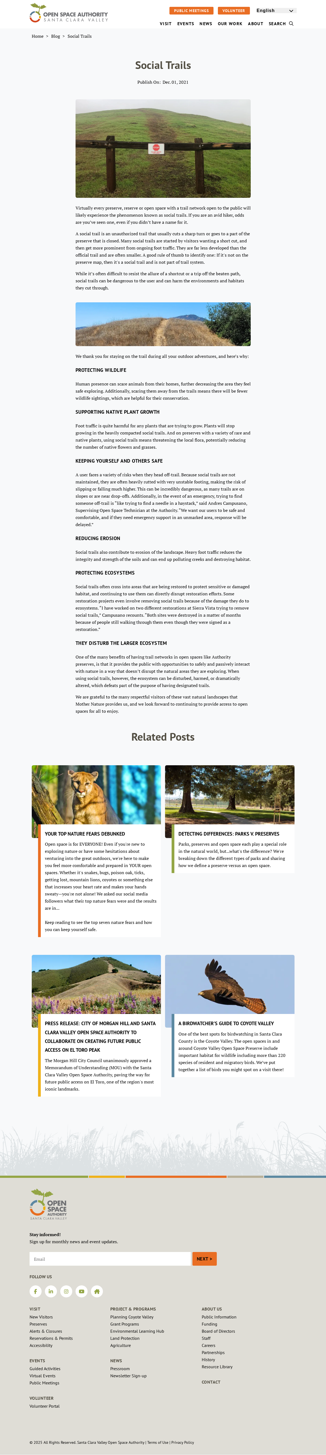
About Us (212, 1309)
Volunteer (234, 10)
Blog (55, 36)
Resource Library (217, 1366)
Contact (211, 1382)
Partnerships (213, 1352)
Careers (208, 1345)
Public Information (219, 1317)
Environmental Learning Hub (137, 1331)
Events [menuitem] (185, 23)
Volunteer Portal (45, 1406)
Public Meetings (191, 10)
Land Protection (125, 1338)
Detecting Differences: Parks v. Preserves (228, 834)
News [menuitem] (206, 23)
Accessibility (41, 1345)
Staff (206, 1338)
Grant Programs (124, 1324)
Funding (209, 1324)
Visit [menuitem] (166, 23)
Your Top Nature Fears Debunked (85, 834)
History (208, 1359)
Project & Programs (133, 1309)
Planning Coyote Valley (131, 1317)
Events (37, 1360)
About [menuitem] (255, 23)
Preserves (38, 1324)
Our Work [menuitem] (230, 23)
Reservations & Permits (51, 1338)
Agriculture (120, 1345)
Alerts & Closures (46, 1331)
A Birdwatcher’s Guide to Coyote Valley (226, 1023)
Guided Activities (45, 1368)
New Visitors (41, 1317)
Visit (35, 1309)
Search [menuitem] (281, 23)
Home (38, 36)
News (116, 1360)
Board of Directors (218, 1331)
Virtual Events (43, 1375)
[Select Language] (277, 10)
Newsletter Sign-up (128, 1375)
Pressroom (120, 1368)
